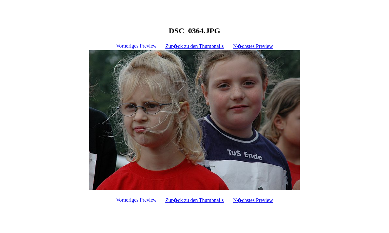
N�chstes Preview (253, 46)
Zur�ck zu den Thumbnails (194, 46)
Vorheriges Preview (136, 46)
